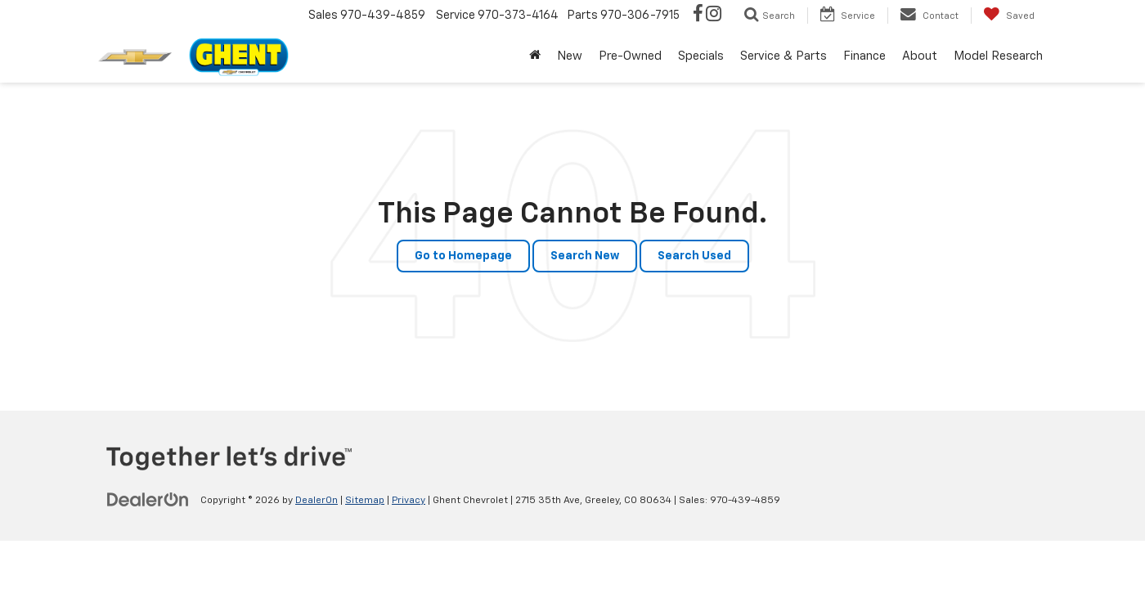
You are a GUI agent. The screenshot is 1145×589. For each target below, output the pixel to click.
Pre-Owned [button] (630, 56)
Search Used (694, 256)
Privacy (408, 501)
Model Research (998, 56)
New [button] (569, 56)
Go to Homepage (463, 256)
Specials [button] (701, 56)
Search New (584, 256)
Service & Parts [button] (783, 56)
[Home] (535, 56)
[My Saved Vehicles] (1009, 15)
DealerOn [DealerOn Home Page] (316, 501)
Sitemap (364, 501)
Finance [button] (864, 56)
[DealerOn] (148, 500)
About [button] (919, 56)
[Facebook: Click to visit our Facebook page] (698, 15)
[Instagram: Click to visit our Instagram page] (713, 15)
